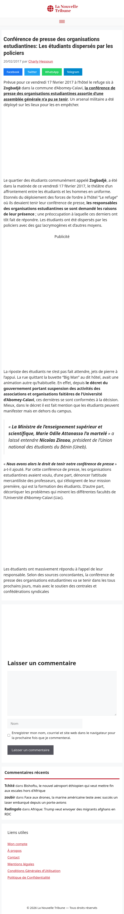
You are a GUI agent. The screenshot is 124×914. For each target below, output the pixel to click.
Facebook (13, 72)
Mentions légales (20, 864)
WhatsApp (52, 72)
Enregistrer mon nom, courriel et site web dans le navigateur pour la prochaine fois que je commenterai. (64, 735)
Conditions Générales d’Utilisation (33, 870)
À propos (14, 850)
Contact (13, 857)
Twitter (32, 72)
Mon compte (17, 844)
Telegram (73, 72)
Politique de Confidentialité (28, 877)
